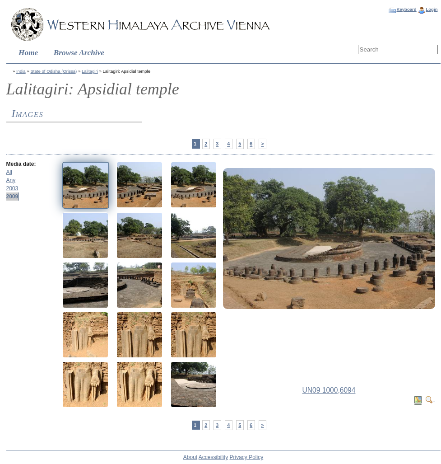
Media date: (21, 164)
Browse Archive (79, 52)
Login (431, 9)
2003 (12, 188)
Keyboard (406, 9)
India (21, 71)
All (9, 172)
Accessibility (213, 457)
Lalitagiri (90, 71)
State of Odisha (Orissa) (53, 71)
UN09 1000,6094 (329, 390)
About (190, 457)
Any (11, 180)
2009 (12, 196)
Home (28, 52)
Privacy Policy (247, 457)
